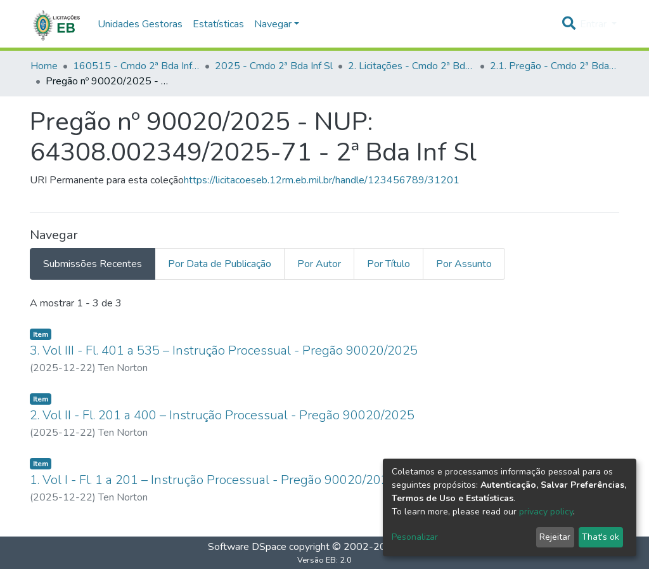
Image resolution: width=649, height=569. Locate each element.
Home (44, 66)
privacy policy (546, 512)
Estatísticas (218, 24)
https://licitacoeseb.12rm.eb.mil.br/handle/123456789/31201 (321, 180)
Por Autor (319, 264)
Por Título (388, 264)
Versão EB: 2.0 (324, 560)
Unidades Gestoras (140, 24)
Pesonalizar (415, 537)
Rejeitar (554, 537)
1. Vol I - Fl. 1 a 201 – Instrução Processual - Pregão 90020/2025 (213, 479)
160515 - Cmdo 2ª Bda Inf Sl (136, 66)
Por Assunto (464, 264)
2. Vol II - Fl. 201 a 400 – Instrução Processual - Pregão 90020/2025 (222, 415)
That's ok (600, 537)
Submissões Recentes (92, 264)
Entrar (594, 24)
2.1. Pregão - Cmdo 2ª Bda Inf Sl (553, 66)
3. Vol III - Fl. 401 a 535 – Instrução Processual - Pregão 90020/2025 (224, 350)
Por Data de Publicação (219, 264)
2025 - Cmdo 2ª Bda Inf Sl (274, 66)
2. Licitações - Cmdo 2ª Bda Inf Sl (411, 66)
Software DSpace (247, 547)
